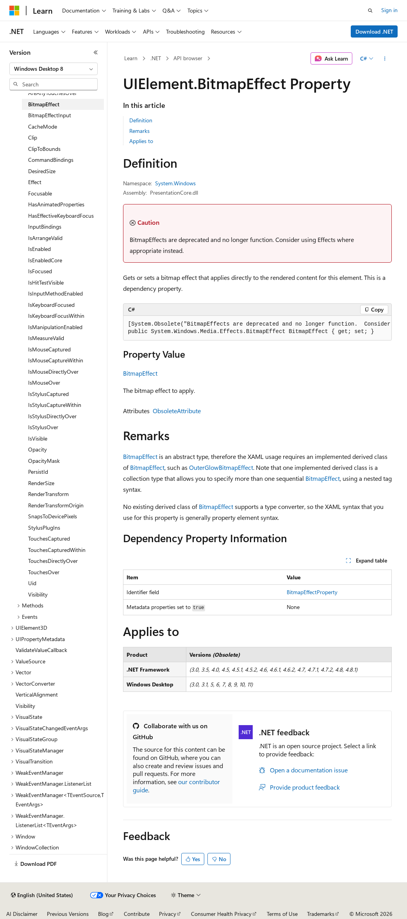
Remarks (139, 130)
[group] (257, 328)
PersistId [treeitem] (38, 471)
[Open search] (370, 11)
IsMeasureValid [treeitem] (46, 338)
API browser (187, 58)
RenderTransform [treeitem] (48, 494)
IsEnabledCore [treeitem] (45, 260)
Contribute (137, 913)
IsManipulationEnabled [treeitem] (55, 327)
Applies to (141, 141)
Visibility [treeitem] (38, 594)
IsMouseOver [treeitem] (44, 382)
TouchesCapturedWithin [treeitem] (57, 550)
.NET (155, 58)
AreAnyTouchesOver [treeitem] (52, 93)
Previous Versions (68, 913)
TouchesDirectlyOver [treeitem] (53, 560)
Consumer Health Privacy (221, 913)
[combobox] (53, 69)
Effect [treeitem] (34, 182)
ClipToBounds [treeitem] (44, 148)
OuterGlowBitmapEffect (221, 467)
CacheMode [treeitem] (42, 126)
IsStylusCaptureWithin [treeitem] (54, 404)
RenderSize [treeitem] (41, 483)
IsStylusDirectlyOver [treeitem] (52, 416)
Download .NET (374, 31)
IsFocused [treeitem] (40, 271)
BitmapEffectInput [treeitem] (49, 115)
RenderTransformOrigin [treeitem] (56, 505)
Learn (130, 58)
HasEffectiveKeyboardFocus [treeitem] (61, 215)
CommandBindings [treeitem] (50, 159)
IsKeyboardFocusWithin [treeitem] (56, 315)
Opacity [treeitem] (37, 449)
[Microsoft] (14, 10)
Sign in (389, 10)
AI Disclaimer (21, 913)
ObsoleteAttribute (177, 411)
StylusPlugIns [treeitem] (44, 527)
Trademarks (320, 913)
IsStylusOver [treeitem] (43, 427)
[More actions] (384, 58)
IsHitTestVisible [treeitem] (46, 282)
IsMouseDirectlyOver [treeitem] (53, 371)
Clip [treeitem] (32, 137)
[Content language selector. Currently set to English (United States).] (42, 895)
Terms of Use (282, 913)
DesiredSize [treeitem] (41, 171)
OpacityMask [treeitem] (44, 460)
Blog (103, 913)
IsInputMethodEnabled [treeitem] (55, 293)
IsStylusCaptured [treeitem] (48, 394)
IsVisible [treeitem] (37, 438)
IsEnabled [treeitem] (39, 249)
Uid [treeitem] (32, 583)
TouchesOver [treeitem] (43, 572)
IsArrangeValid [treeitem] (45, 238)
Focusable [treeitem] (40, 193)
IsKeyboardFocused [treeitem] (51, 304)
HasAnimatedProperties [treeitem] (56, 204)
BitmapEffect (140, 373)
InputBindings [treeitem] (44, 226)
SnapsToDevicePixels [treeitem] (52, 516)
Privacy (167, 913)
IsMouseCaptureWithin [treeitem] (55, 360)
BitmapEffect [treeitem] (43, 104)
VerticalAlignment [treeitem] (37, 694)
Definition (140, 120)
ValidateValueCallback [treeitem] (41, 650)
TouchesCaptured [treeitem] (49, 538)
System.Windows (175, 183)
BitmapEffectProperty (312, 592)
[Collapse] (95, 52)
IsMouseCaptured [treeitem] (49, 349)
